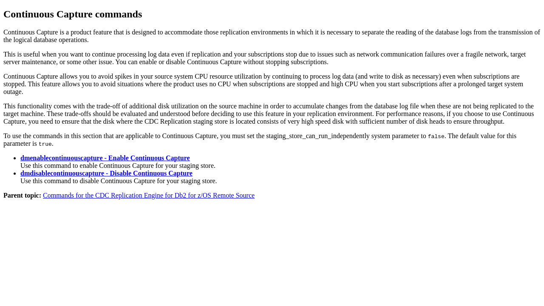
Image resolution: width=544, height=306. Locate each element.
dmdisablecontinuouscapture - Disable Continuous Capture (106, 173)
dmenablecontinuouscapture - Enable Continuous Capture (105, 158)
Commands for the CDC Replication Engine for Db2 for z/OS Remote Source (149, 195)
